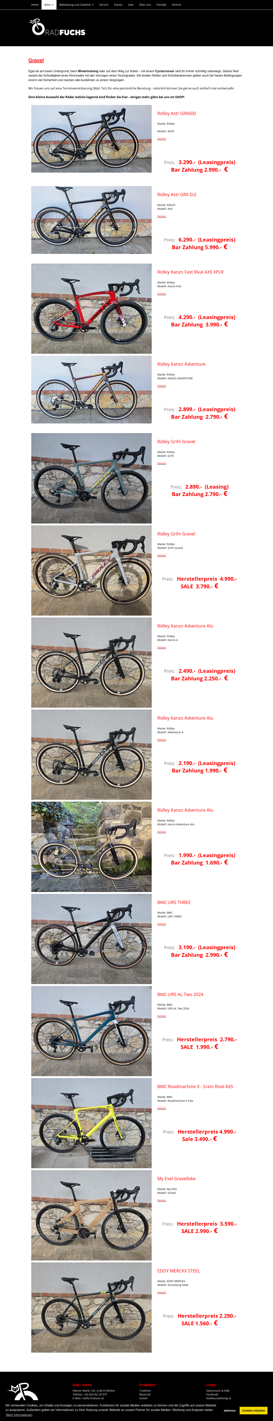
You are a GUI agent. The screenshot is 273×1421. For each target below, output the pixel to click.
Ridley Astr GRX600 (176, 113)
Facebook (212, 1394)
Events (118, 4)
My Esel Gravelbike (176, 1178)
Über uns (145, 4)
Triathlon (145, 1390)
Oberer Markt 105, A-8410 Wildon (94, 1390)
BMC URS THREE (174, 902)
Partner (176, 4)
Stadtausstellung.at (218, 1398)
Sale (130, 4)
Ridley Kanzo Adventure (181, 364)
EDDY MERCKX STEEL (178, 1271)
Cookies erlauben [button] (253, 1410)
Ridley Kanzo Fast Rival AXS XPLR (190, 272)
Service (103, 4)
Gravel (143, 1398)
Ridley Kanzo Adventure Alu (185, 626)
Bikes (49, 4)
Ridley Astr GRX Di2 (176, 194)
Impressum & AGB (217, 1390)
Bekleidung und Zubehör (76, 4)
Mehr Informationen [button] (19, 1415)
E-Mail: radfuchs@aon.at (88, 1398)
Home (35, 4)
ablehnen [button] (230, 1410)
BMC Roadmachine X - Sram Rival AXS (195, 1086)
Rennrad (144, 1394)
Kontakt (161, 4)
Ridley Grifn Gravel (176, 441)
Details (161, 139)
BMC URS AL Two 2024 (180, 994)
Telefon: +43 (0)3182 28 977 (90, 1394)
